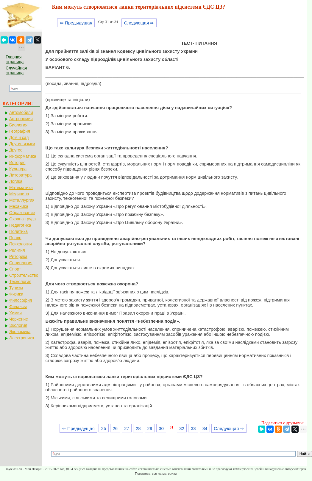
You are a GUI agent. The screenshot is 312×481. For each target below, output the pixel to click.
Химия (15, 312)
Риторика (18, 256)
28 (138, 428)
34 (205, 428)
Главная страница (15, 59)
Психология (20, 244)
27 (126, 428)
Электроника (21, 337)
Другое (15, 150)
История (17, 162)
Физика (16, 294)
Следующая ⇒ (139, 22)
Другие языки (22, 143)
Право (15, 237)
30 (161, 428)
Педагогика (20, 225)
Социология (20, 262)
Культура (17, 168)
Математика (21, 187)
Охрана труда (22, 218)
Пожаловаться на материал (156, 473)
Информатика (22, 156)
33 (193, 428)
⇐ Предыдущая (76, 22)
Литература (20, 175)
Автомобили (21, 112)
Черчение (18, 319)
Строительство (23, 275)
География (19, 131)
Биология (18, 125)
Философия (20, 300)
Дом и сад (19, 137)
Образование (22, 212)
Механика (18, 206)
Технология (20, 281)
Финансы (18, 306)
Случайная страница (16, 70)
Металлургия (22, 200)
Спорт (15, 269)
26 (115, 428)
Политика (18, 231)
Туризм (16, 287)
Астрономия (21, 118)
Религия (17, 250)
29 (149, 428)
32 (181, 428)
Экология (18, 325)
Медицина (19, 193)
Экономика (19, 331)
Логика (15, 181)
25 (103, 428)
